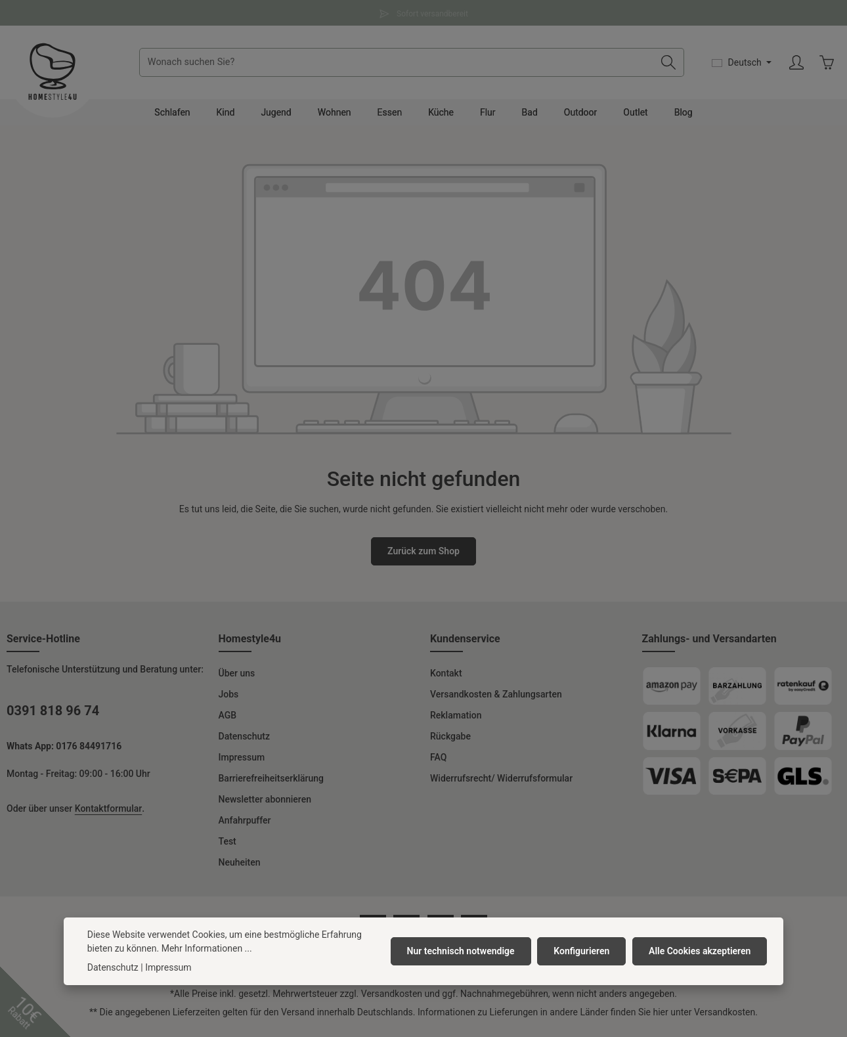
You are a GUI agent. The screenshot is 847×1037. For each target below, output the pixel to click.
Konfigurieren (583, 951)
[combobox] (399, 65)
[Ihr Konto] (795, 65)
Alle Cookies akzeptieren (700, 951)
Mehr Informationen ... (207, 948)
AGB (228, 720)
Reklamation (455, 720)
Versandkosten (391, 999)
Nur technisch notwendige (463, 951)
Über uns (237, 678)
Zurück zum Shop (423, 556)
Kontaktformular (108, 813)
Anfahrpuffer (245, 825)
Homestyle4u (250, 644)
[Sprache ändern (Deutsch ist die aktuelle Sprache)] (740, 65)
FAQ (438, 762)
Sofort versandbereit (423, 12)
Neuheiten (240, 867)
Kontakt (446, 678)
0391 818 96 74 (53, 716)
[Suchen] (667, 65)
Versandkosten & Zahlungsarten (496, 699)
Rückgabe (450, 741)
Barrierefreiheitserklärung (271, 783)
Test (227, 846)
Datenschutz (244, 741)
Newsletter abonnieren (265, 804)
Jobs (229, 699)
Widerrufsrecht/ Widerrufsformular (501, 783)
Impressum (242, 762)
